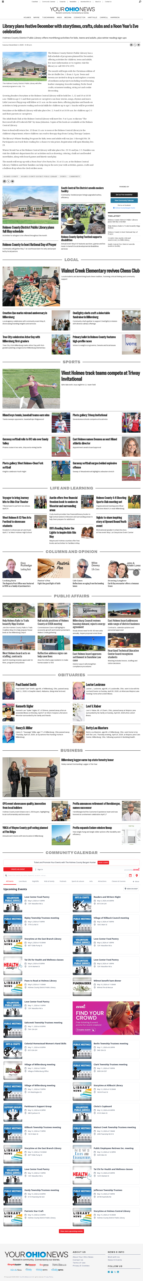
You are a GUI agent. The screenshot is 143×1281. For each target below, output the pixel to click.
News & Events (115, 1260)
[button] (136, 573)
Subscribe (62, 1)
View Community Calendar (124, 200)
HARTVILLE (92, 17)
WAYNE (36, 17)
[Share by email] (138, 45)
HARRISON (114, 17)
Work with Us (114, 1257)
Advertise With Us (86, 1)
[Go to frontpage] (72, 10)
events (63, 176)
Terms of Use (79, 1263)
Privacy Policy (48, 1277)
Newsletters (73, 1)
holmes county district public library (39, 176)
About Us (98, 1)
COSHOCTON (79, 17)
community (74, 176)
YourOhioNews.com (25, 1277)
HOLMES (27, 17)
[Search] (140, 1)
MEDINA (67, 17)
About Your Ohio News (83, 1257)
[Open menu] (3, 1)
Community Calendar (48, 1)
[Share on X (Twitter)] (135, 45)
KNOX (59, 17)
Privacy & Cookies (81, 1266)
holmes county (11, 176)
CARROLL (104, 17)
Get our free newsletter (124, 195)
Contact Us (108, 1)
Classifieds (35, 1)
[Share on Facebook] (131, 45)
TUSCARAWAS (48, 17)
